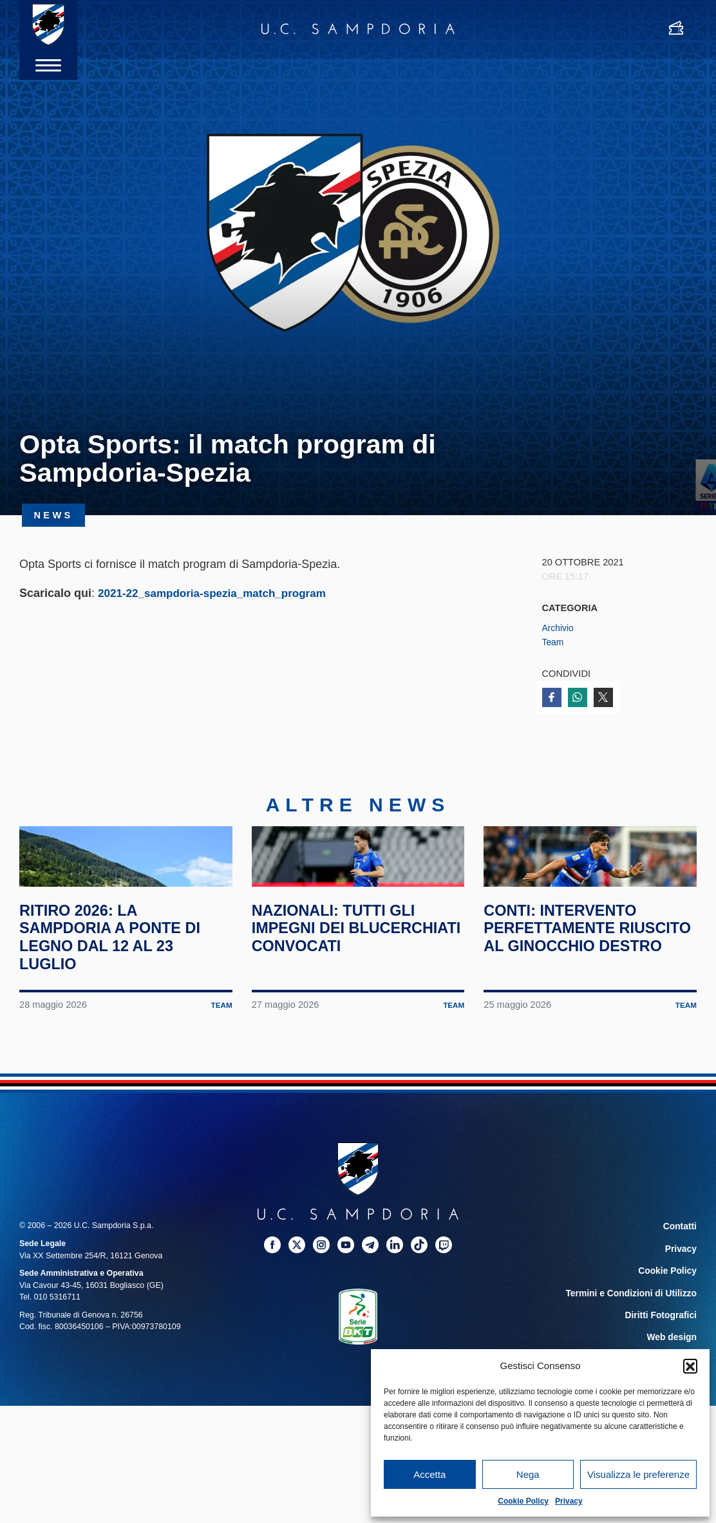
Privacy (569, 1501)
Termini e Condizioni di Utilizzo (638, 1345)
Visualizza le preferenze (638, 1474)
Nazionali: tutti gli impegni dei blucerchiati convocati (343, 994)
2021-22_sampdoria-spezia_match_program (218, 593)
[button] (690, 1365)
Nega (528, 1474)
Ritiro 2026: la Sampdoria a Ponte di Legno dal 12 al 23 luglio (120, 994)
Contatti (681, 1283)
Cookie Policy (523, 1501)
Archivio (559, 628)
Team (553, 642)
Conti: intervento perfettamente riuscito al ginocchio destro (588, 994)
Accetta (429, 1474)
